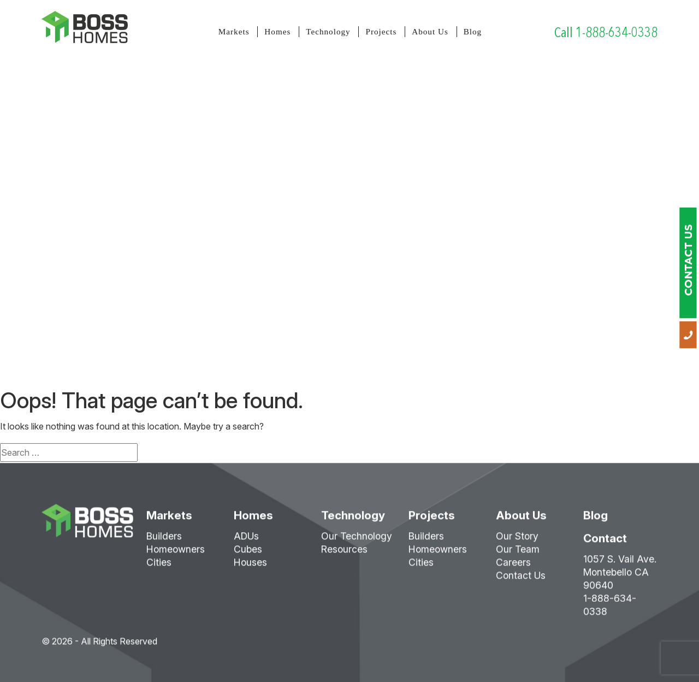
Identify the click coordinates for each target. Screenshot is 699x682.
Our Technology (356, 539)
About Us (430, 31)
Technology (328, 31)
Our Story (517, 539)
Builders (164, 539)
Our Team (518, 552)
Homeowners (175, 552)
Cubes (248, 552)
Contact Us (521, 579)
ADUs (246, 539)
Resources (344, 552)
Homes (277, 31)
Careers (513, 566)
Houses (250, 566)
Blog (473, 31)
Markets (234, 31)
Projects (380, 31)
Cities (158, 566)
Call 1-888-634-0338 (605, 32)
